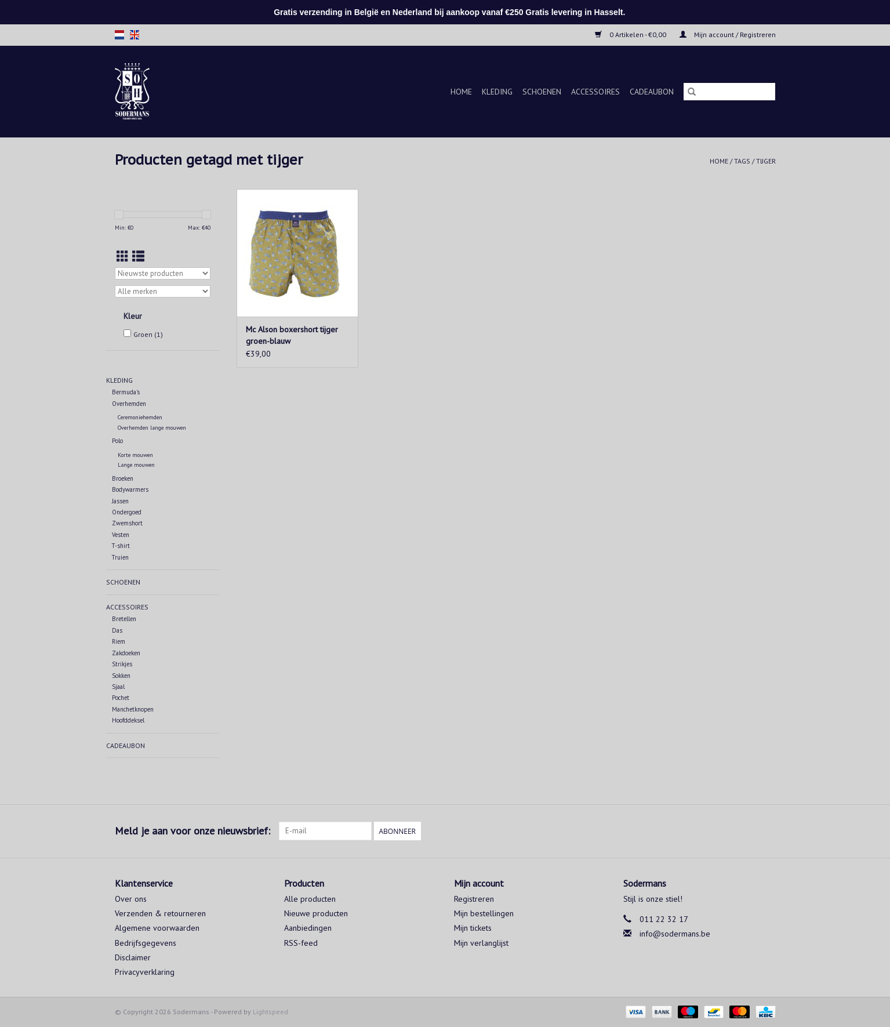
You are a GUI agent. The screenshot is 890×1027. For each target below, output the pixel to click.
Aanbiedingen (308, 928)
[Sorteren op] (162, 273)
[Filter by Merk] (162, 291)
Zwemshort (127, 523)
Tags (742, 161)
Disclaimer (133, 957)
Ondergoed (126, 512)
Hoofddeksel (128, 720)
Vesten (120, 535)
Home (461, 91)
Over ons (131, 899)
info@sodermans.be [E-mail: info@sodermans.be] (675, 933)
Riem (118, 641)
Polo (117, 441)
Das (117, 630)
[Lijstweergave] (138, 256)
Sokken (121, 676)
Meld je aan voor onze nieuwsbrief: (192, 831)
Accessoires (595, 91)
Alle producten (310, 899)
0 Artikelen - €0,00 (631, 34)
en (134, 34)
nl (119, 34)
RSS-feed (301, 943)
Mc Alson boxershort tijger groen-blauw (292, 335)
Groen (148, 334)
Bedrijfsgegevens (145, 943)
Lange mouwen (136, 465)
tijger (766, 161)
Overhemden (129, 404)
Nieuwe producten (316, 913)
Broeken (122, 478)
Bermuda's (126, 392)
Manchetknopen (133, 709)
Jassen (120, 501)
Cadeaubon (652, 91)
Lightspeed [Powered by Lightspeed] (270, 1011)
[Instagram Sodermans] (766, 831)
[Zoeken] (729, 91)
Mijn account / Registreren (728, 34)
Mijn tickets (473, 928)
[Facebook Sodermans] (745, 831)
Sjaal (118, 687)
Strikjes (122, 664)
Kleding (497, 91)
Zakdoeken (126, 653)
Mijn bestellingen (484, 913)
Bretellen (124, 619)
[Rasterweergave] (123, 256)
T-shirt (121, 546)
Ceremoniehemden (140, 417)
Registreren (474, 899)
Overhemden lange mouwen (152, 427)
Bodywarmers (130, 489)
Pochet (120, 698)
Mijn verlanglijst (481, 943)
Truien (120, 557)
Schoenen (541, 91)
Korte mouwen (135, 455)
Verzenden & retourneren (160, 913)
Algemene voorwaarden (157, 928)
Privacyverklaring (145, 972)
